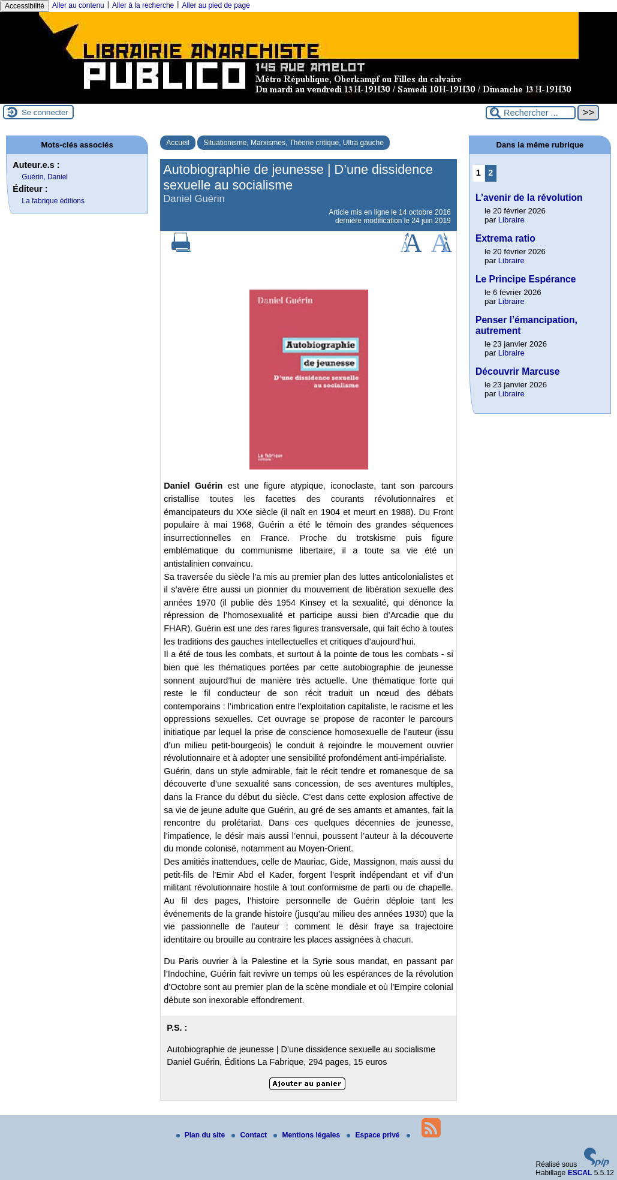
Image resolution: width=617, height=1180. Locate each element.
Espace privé (374, 1135)
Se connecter (45, 112)
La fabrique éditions (53, 201)
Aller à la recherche (143, 5)
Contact (250, 1135)
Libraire (511, 219)
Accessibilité (24, 6)
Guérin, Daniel (45, 177)
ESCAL (580, 1173)
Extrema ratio (505, 238)
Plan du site (201, 1135)
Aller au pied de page (215, 5)
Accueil (177, 143)
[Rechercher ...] (531, 112)
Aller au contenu (78, 5)
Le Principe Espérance (525, 279)
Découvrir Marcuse (517, 371)
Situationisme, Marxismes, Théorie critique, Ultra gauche (293, 143)
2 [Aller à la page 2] (490, 172)
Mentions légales (307, 1135)
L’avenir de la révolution (529, 197)
